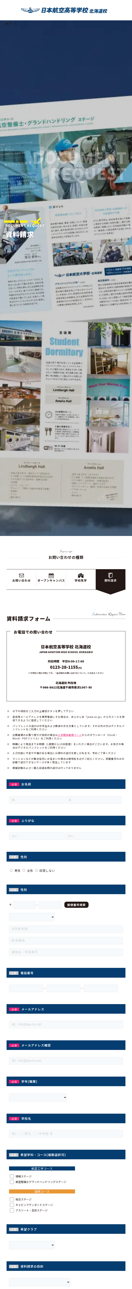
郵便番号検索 (76, 905)
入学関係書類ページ (70, 735)
